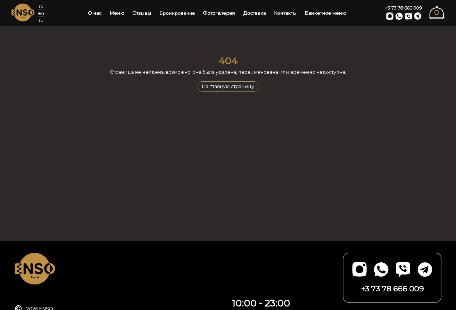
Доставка (254, 13)
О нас (94, 13)
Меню (117, 13)
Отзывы (141, 13)
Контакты (285, 13)
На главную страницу (228, 86)
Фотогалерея (219, 13)
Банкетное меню (325, 13)
